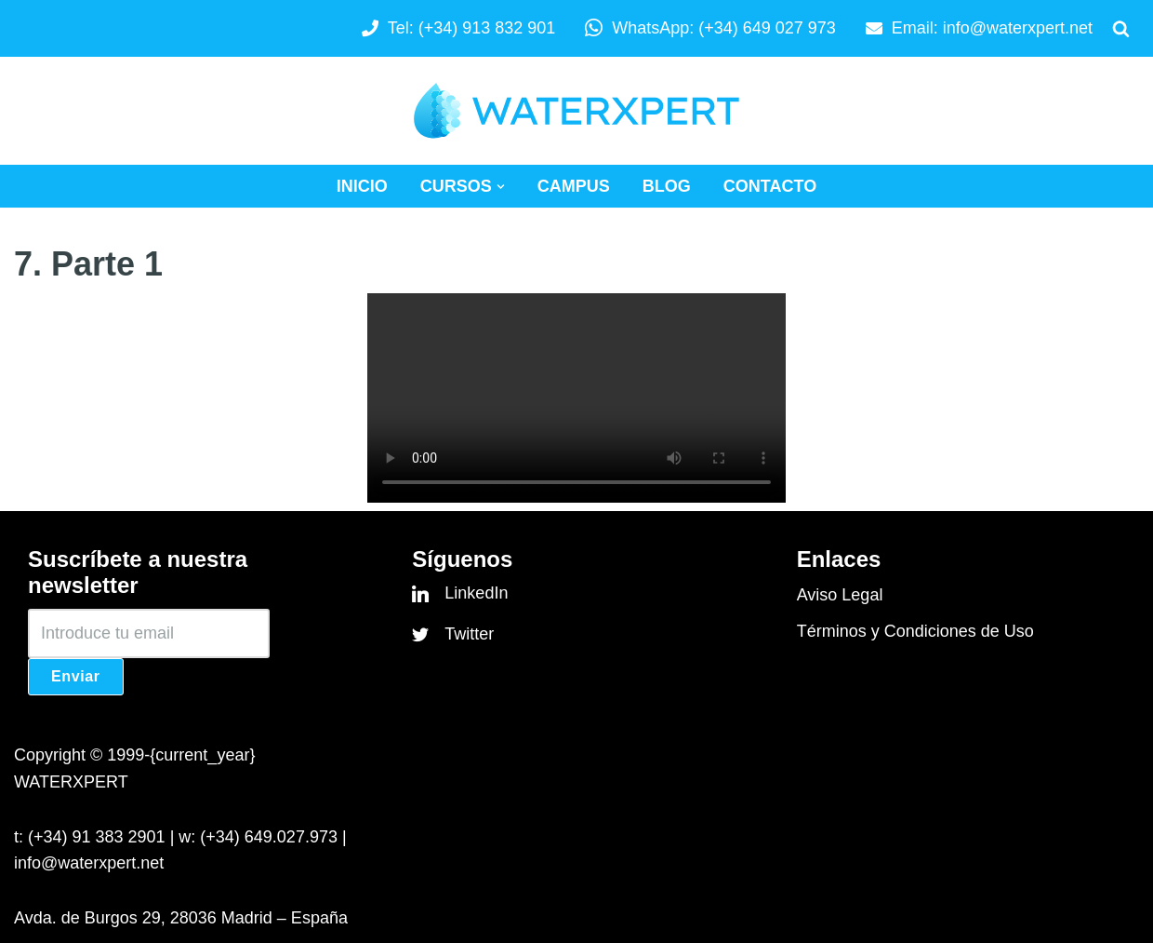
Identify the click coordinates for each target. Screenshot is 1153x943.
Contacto (769, 186)
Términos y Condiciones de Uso (915, 631)
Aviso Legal (840, 595)
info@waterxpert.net (1018, 28)
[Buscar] (1121, 28)
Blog (667, 186)
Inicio (362, 186)
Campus (573, 186)
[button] (501, 186)
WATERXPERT (71, 782)
